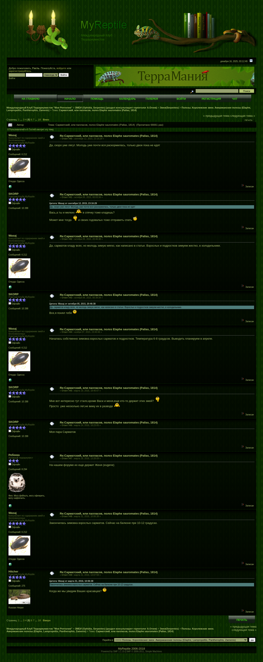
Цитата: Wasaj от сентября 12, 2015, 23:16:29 (73, 203)
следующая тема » (242, 115)
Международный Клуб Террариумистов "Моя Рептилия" (39, 107)
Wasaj (12, 135)
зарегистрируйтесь (20, 70)
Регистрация (211, 98)
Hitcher (13, 571)
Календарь (127, 98)
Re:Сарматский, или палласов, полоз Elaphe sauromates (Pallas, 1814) (109, 135)
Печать (248, 120)
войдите (61, 68)
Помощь (97, 98)
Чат (234, 98)
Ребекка (14, 455)
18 (39, 119)
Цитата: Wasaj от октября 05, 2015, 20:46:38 (72, 304)
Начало (70, 98)
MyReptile (124, 648)
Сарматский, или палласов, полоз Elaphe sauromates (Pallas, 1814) (98, 110)
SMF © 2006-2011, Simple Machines (144, 651)
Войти (181, 98)
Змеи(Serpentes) (169, 107)
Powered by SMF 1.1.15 (112, 651)
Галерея (152, 98)
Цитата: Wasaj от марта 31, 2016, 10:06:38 (71, 581)
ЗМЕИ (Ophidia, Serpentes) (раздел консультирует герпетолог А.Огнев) (116, 107)
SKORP (13, 193)
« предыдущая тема (216, 115)
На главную (30, 98)
